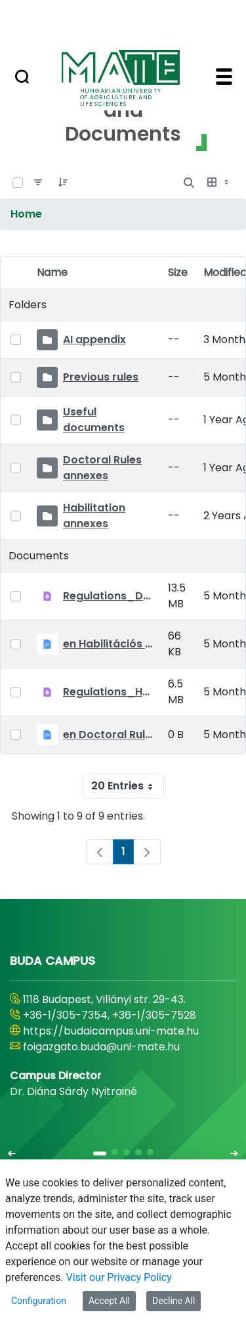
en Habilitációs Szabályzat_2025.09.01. (107, 643)
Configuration (38, 1300)
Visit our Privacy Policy (119, 1277)
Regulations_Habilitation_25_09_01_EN (107, 691)
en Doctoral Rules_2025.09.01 (107, 734)
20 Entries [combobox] (127, 786)
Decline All (173, 1300)
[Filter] (38, 182)
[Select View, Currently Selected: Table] (219, 182)
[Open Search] (188, 182)
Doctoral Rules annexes (102, 467)
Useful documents (94, 419)
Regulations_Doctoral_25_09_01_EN (107, 595)
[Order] (63, 182)
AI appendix (94, 339)
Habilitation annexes (94, 515)
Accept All (109, 1300)
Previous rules (100, 376)
